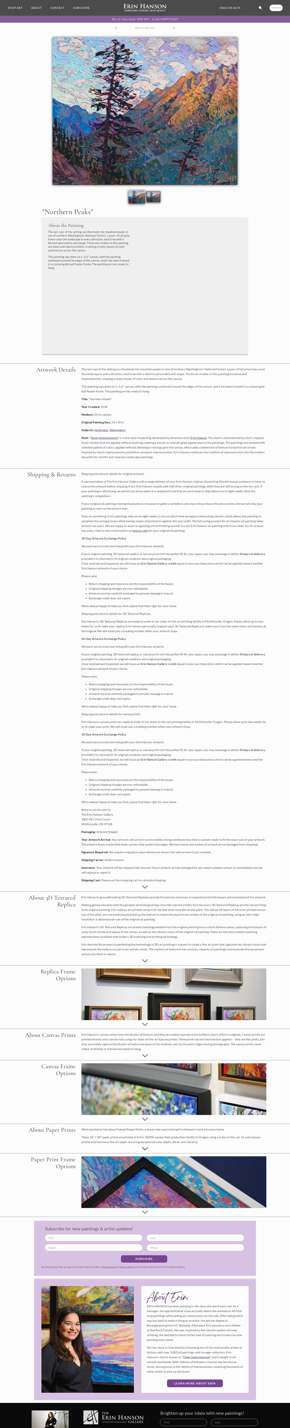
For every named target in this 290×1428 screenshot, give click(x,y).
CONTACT (57, 7)
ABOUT (36, 7)
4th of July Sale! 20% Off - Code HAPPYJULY (145, 19)
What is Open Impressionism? (234, 1417)
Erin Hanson (199, 369)
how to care (140, 462)
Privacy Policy (127, 1198)
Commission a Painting (165, 1417)
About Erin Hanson (227, 1411)
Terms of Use (108, 1198)
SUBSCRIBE (81, 7)
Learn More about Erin (195, 1315)
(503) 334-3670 (230, 7)
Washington (118, 361)
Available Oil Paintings (165, 1411)
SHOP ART (15, 7)
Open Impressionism (104, 369)
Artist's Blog (223, 1423)
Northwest (101, 361)
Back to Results (145, 27)
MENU (276, 7)
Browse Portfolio (161, 1423)
